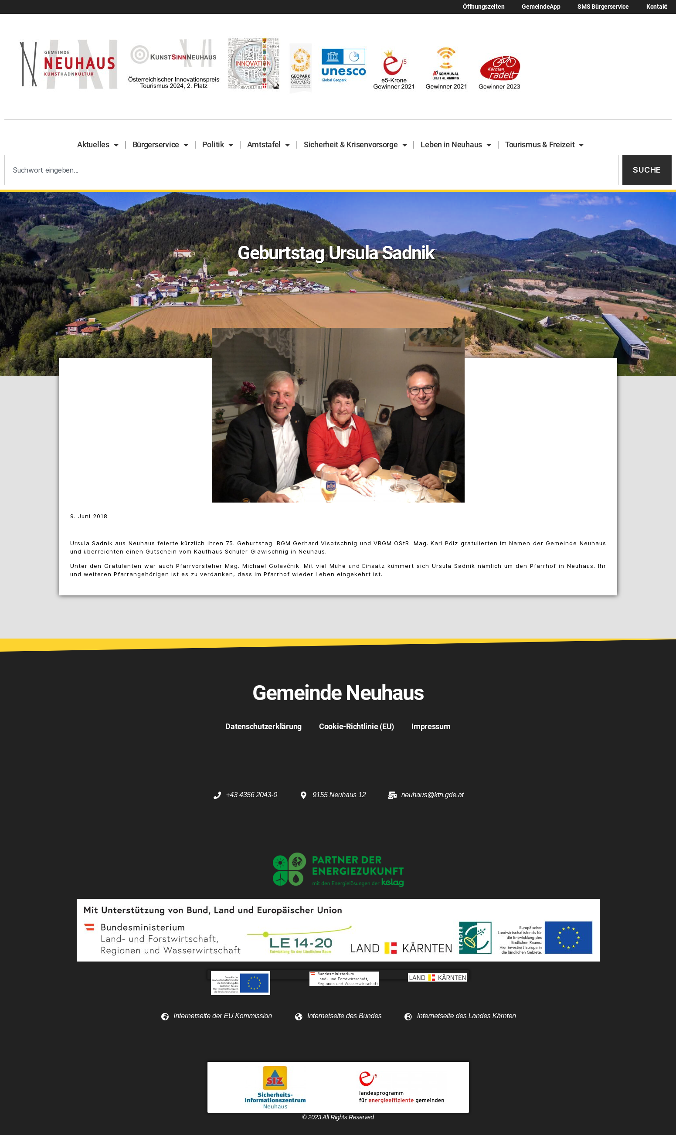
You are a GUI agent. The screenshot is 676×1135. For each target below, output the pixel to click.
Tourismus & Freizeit (544, 144)
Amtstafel (268, 144)
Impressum (431, 726)
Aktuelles (97, 144)
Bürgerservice (160, 144)
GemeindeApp (541, 6)
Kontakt (656, 6)
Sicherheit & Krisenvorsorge (355, 144)
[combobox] (311, 170)
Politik (217, 144)
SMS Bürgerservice (602, 6)
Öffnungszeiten (483, 6)
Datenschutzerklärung (263, 726)
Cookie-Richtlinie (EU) (356, 726)
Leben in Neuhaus (456, 144)
